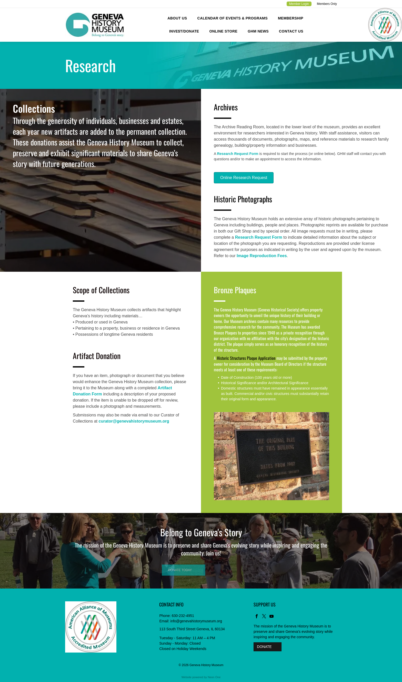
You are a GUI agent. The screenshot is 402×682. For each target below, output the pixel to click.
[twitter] (264, 617)
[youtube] (271, 617)
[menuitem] (177, 18)
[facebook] (257, 617)
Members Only (327, 4)
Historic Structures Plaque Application (246, 358)
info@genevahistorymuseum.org (196, 621)
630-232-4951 (183, 616)
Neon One (214, 677)
